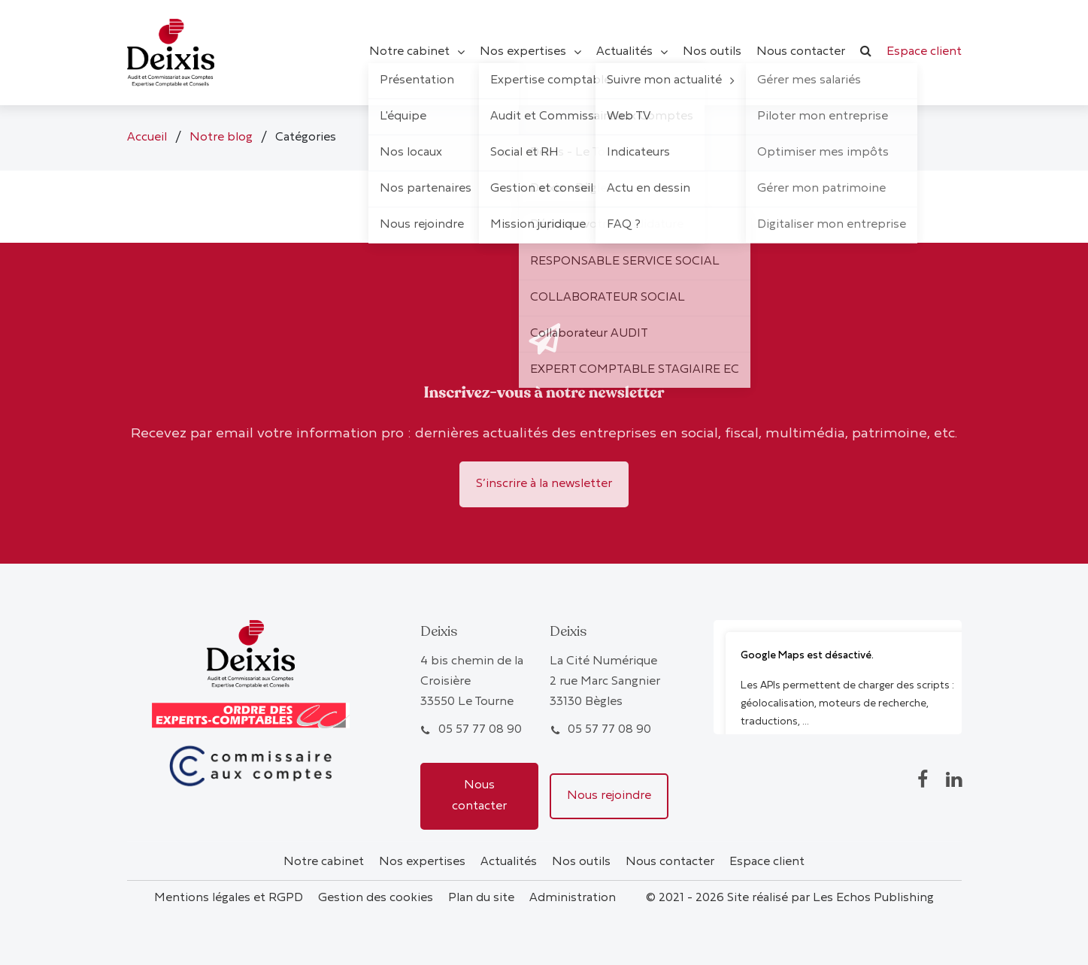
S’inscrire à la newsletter (544, 484)
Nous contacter (479, 795)
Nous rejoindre (609, 796)
